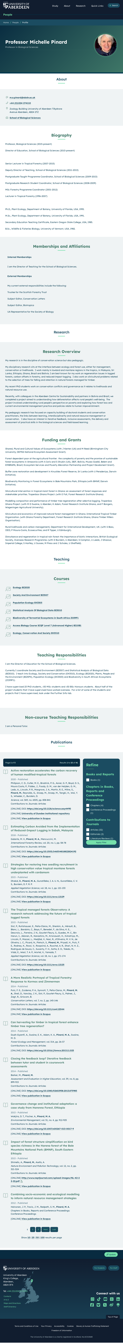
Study (56, 5)
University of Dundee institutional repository (46, 813)
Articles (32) (96, 830)
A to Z (6, 1301)
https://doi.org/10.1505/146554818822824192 (51, 851)
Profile (25, 23)
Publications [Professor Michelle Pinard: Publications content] (61, 742)
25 (33, 1238)
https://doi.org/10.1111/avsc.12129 (45, 897)
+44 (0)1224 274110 (20, 103)
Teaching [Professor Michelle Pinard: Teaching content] (61, 559)
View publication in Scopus (36, 818)
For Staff (113, 1270)
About (68, 5)
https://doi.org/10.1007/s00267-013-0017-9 (50, 1129)
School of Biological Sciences (25, 118)
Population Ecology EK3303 (27, 603)
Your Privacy (46, 1327)
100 (42, 1238)
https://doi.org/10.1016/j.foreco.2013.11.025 (50, 1050)
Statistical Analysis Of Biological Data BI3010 (37, 610)
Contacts (7, 1298)
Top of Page (113, 1318)
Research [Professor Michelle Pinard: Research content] (61, 332)
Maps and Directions (12, 1305)
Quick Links (98, 5)
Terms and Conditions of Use (26, 1327)
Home (6, 23)
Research (82, 5)
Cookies (70, 1327)
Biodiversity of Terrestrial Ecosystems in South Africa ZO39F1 (46, 618)
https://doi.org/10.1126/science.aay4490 (49, 809)
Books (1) (95, 780)
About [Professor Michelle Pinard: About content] (61, 79)
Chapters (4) (96, 805)
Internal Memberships (19, 257)
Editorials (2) (97, 834)
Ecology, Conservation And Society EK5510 (36, 633)
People (8, 15)
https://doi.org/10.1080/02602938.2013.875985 (52, 1091)
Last (54, 1229)
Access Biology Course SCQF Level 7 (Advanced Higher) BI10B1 (47, 625)
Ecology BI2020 (21, 587)
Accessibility (59, 1327)
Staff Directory (10, 1308)
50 (37, 1238)
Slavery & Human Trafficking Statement (92, 1327)
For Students (97, 1270)
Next (46, 1229)
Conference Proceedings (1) (103, 812)
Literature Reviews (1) (101, 838)
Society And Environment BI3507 (30, 595)
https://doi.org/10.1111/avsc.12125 (45, 965)
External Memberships (19, 276)
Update (110, 1255)
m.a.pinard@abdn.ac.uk (22, 98)
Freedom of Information (62, 1332)
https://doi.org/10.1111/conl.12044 (45, 1009)
